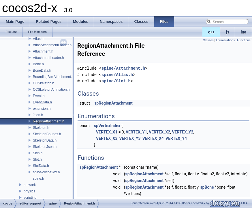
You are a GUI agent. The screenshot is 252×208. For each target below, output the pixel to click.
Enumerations (225, 40)
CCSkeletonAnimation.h (51, 90)
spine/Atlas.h (117, 74)
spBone (207, 187)
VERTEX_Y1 (136, 132)
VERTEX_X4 (153, 138)
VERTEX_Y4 (176, 138)
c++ (211, 32)
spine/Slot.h (116, 81)
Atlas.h (38, 39)
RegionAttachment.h (48, 121)
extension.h (41, 109)
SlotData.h (41, 166)
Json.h (38, 115)
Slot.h (37, 159)
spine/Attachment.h (123, 68)
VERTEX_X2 (159, 132)
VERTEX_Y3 (129, 138)
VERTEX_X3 (106, 138)
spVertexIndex (107, 125)
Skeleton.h (41, 128)
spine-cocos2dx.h (46, 172)
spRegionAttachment (113, 103)
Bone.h (38, 64)
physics (29, 191)
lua (243, 32)
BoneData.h (42, 70)
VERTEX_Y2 (182, 132)
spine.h (38, 179)
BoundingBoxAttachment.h (53, 77)
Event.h (39, 96)
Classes (208, 40)
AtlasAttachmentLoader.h (52, 45)
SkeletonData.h (45, 140)
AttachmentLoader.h (48, 58)
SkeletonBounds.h (47, 134)
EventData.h (42, 102)
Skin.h (37, 153)
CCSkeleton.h (43, 83)
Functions (244, 40)
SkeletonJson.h (45, 147)
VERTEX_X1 (106, 132)
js (227, 32)
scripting (30, 198)
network (30, 185)
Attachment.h (43, 51)
